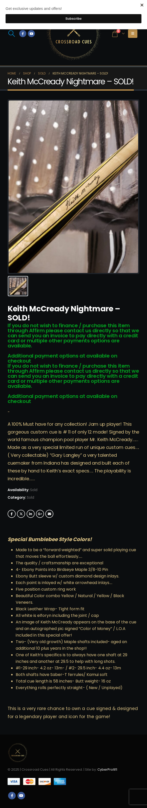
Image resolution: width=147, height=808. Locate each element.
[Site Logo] (73, 33)
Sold (30, 497)
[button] (11, 33)
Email (49, 514)
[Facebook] (22, 33)
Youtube (21, 795)
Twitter (21, 514)
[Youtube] (31, 33)
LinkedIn (31, 514)
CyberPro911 (107, 769)
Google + (40, 514)
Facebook (12, 514)
